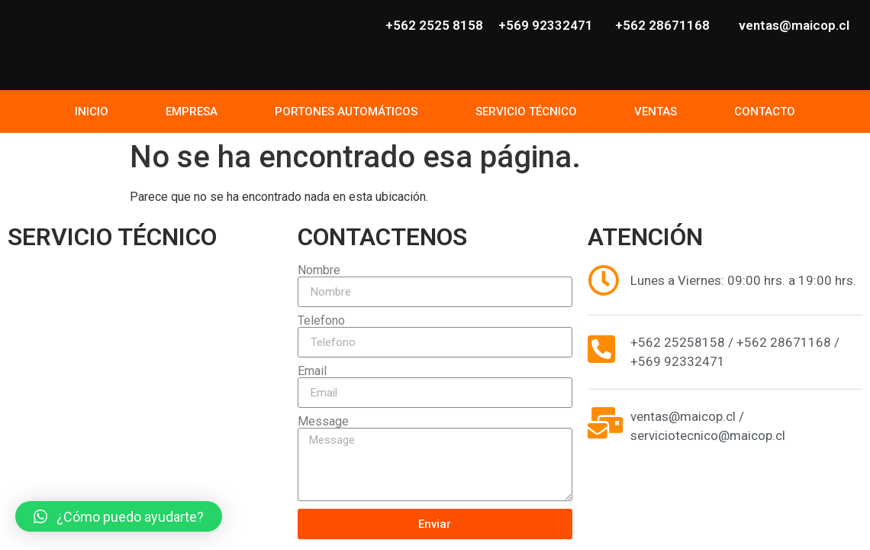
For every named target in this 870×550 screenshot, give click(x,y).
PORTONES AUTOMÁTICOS (346, 111)
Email (312, 371)
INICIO (91, 111)
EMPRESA (192, 111)
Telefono (321, 321)
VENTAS (655, 111)
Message (323, 422)
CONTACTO (764, 111)
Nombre (319, 270)
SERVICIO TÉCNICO (526, 111)
